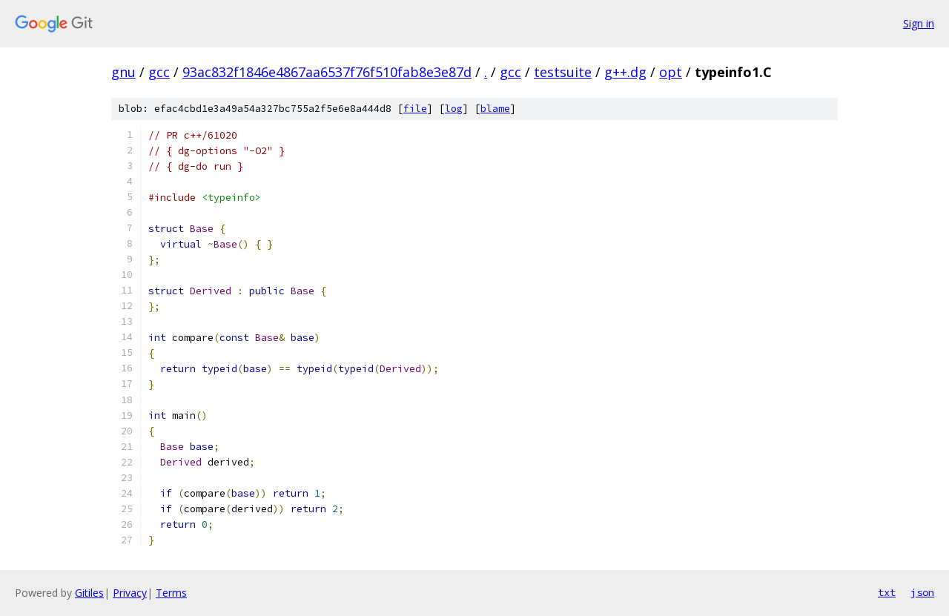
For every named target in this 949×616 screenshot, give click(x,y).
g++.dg (625, 72)
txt (887, 592)
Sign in (918, 23)
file (415, 108)
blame (495, 108)
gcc (159, 72)
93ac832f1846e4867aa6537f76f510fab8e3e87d (327, 72)
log (454, 108)
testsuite (563, 72)
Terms (171, 593)
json (922, 592)
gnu (123, 72)
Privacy (130, 593)
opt (670, 72)
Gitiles (89, 593)
